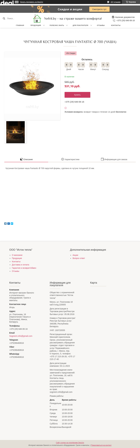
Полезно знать (57, 25)
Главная (20, 25)
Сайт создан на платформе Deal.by (70, 443)
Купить (77, 95)
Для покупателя (80, 25)
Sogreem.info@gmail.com (20, 336)
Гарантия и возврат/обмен (24, 268)
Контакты (116, 25)
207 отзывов (115, 2)
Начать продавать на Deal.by (31, 2)
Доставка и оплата (20, 265)
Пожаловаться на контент (101, 445)
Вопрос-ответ (79, 258)
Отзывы (101, 25)
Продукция (35, 25)
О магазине (17, 255)
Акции (75, 255)
